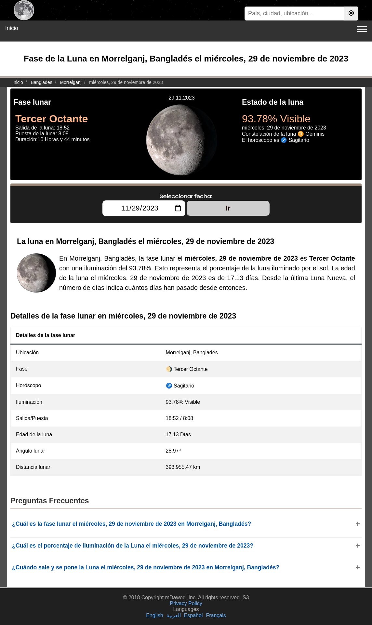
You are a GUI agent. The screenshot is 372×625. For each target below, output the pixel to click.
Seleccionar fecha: (186, 196)
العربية (173, 615)
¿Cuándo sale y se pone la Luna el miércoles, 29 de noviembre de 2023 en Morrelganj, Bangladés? (145, 567)
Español (193, 615)
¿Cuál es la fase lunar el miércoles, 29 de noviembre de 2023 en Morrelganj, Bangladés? (131, 524)
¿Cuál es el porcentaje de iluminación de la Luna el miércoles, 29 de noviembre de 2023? (132, 545)
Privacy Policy (186, 603)
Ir (228, 208)
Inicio (11, 28)
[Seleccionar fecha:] (143, 208)
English (154, 615)
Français (216, 615)
